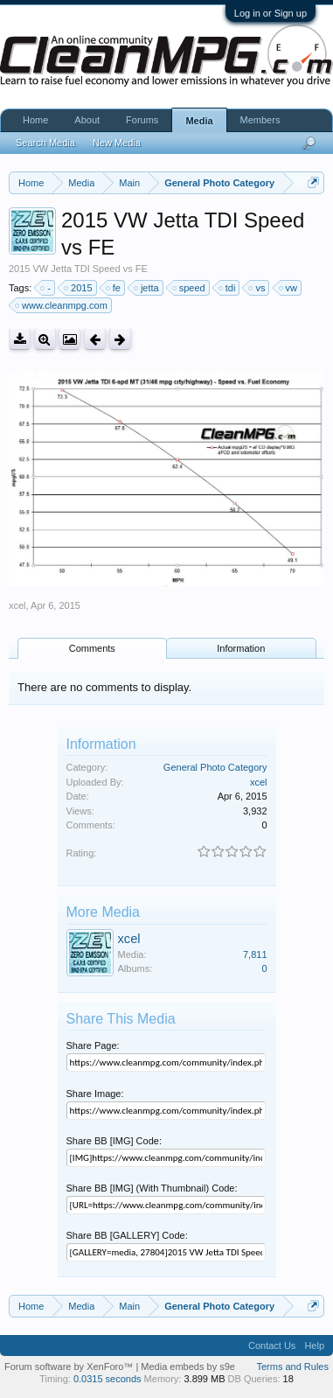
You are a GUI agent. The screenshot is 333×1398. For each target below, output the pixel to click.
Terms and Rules (292, 1366)
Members (260, 120)
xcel (17, 605)
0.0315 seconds (107, 1379)
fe (114, 288)
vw (289, 288)
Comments (92, 648)
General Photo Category (215, 767)
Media (198, 120)
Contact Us (271, 1345)
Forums (142, 120)
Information (241, 648)
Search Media (45, 142)
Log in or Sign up (270, 13)
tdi (228, 288)
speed (189, 288)
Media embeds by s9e (188, 1366)
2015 (79, 288)
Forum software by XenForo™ (69, 1366)
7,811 (255, 954)
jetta (147, 288)
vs (257, 288)
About (87, 120)
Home (35, 120)
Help (314, 1345)
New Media (117, 142)
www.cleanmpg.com (62, 305)
